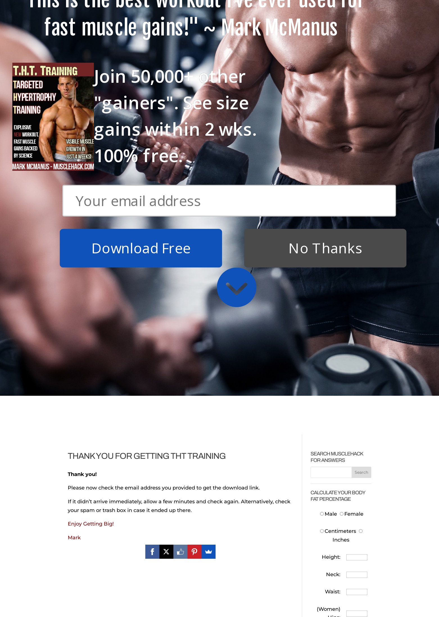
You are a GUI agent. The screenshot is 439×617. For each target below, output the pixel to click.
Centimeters (338, 238)
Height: (331, 264)
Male (329, 221)
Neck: (333, 282)
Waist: (332, 299)
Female (351, 221)
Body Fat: (328, 359)
